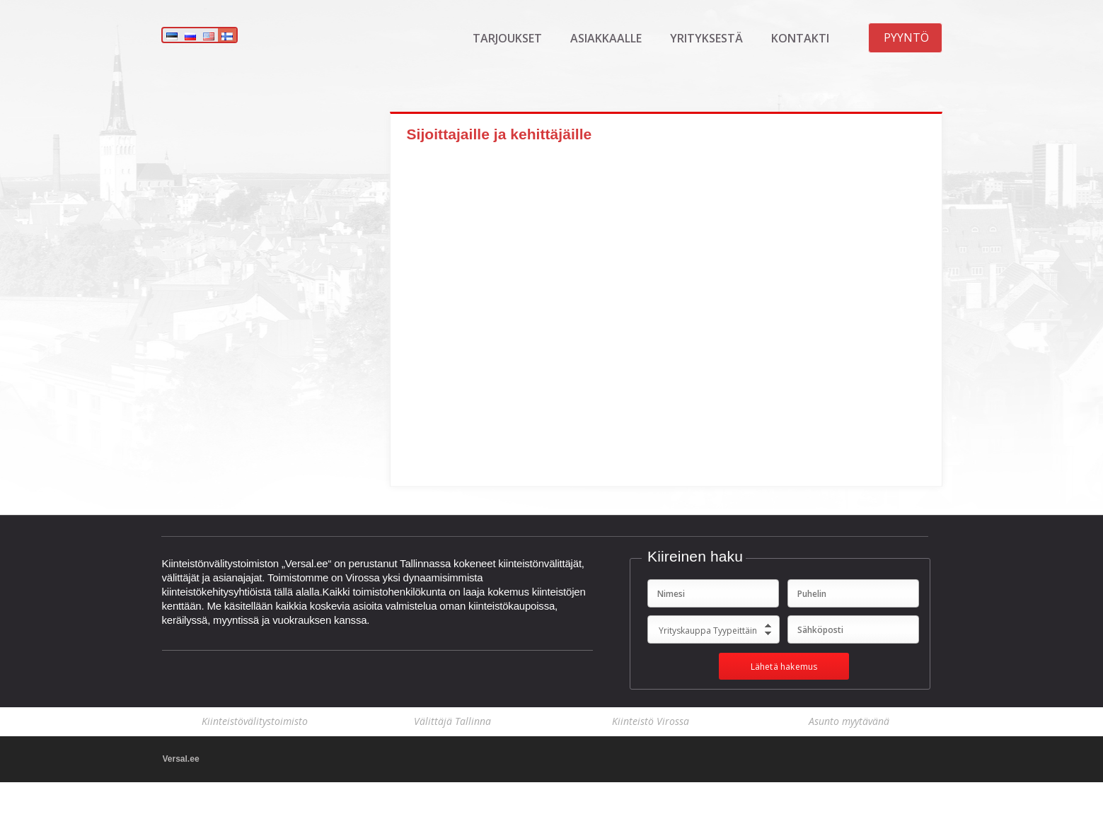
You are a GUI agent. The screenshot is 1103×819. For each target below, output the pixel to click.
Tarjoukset (507, 38)
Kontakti (800, 38)
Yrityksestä (706, 38)
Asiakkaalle (606, 38)
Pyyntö (906, 37)
